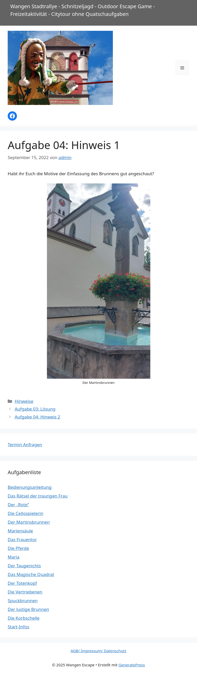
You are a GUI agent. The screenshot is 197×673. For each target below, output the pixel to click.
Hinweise (24, 401)
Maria (13, 557)
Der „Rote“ (18, 505)
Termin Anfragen (25, 444)
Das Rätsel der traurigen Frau (38, 496)
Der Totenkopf (22, 583)
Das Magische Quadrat (31, 574)
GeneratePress (132, 664)
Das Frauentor (22, 539)
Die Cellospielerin (25, 513)
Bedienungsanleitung (30, 487)
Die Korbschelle (24, 618)
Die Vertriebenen (25, 592)
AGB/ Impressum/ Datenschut (97, 650)
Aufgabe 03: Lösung (35, 409)
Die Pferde (18, 548)
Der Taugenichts (24, 566)
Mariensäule (20, 531)
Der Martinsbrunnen (29, 522)
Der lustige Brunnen (28, 609)
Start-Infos (18, 627)
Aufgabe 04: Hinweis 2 (37, 417)
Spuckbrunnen (23, 600)
